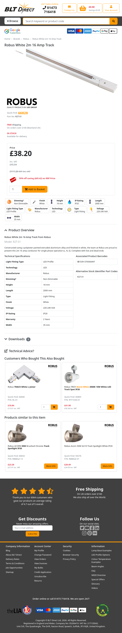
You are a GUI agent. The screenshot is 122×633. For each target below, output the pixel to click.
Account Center (42, 546)
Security (67, 546)
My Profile (39, 550)
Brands (16, 38)
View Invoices (40, 563)
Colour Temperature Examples (101, 560)
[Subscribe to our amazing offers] (33, 528)
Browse (12, 21)
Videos (95, 588)
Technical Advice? (19, 351)
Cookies (66, 550)
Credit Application (42, 572)
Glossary (96, 583)
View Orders (40, 559)
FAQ (93, 570)
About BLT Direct (14, 554)
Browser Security (71, 554)
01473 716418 (50, 9)
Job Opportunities (14, 567)
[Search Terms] (66, 21)
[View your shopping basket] (89, 8)
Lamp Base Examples (102, 550)
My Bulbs (38, 567)
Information (98, 546)
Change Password (42, 554)
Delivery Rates (12, 559)
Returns (38, 580)
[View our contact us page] (69, 8)
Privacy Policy (69, 559)
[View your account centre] (111, 8)
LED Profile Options (101, 554)
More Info (51, 466)
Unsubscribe (40, 576)
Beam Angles (98, 566)
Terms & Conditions (15, 563)
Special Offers (98, 579)
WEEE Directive (99, 575)
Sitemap (10, 572)
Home (7, 38)
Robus (26, 38)
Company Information (18, 546)
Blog (8, 550)
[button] (115, 387)
